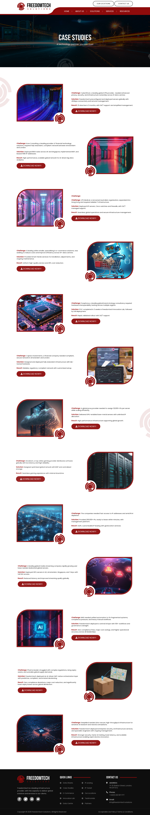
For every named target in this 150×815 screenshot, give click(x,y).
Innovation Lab (69, 798)
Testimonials (90, 798)
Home (66, 11)
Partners (88, 803)
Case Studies (68, 788)
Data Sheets (68, 783)
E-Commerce (68, 793)
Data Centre (68, 803)
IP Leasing (89, 783)
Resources (125, 11)
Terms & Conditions (125, 812)
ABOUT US (79, 11)
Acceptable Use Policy (107, 812)
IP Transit (88, 788)
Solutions (95, 11)
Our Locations (90, 793)
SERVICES (110, 11)
